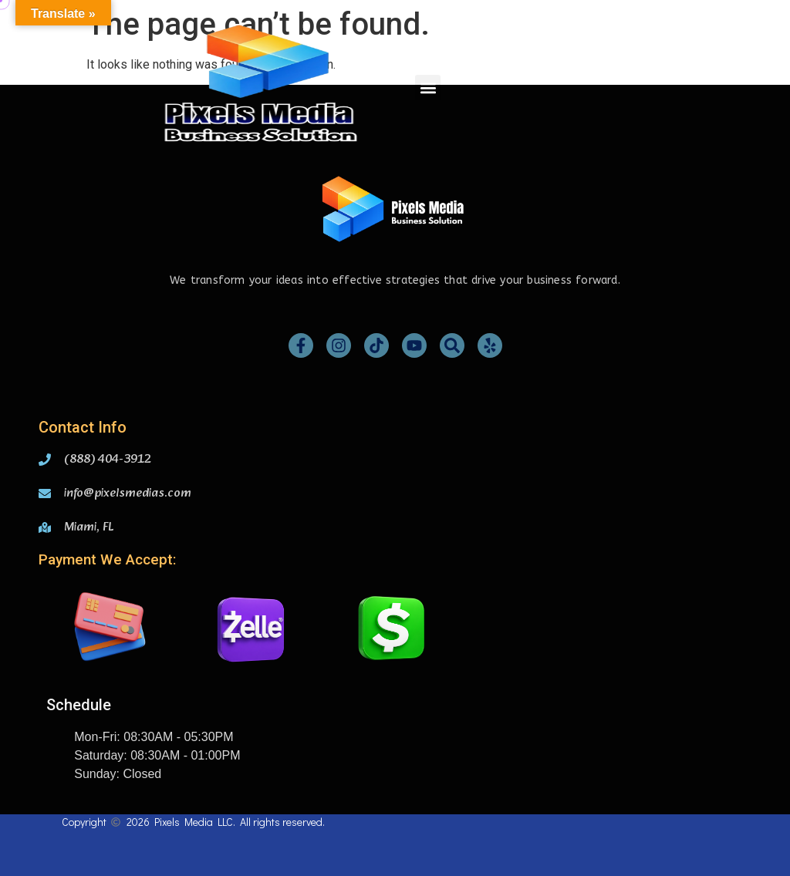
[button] (428, 87)
